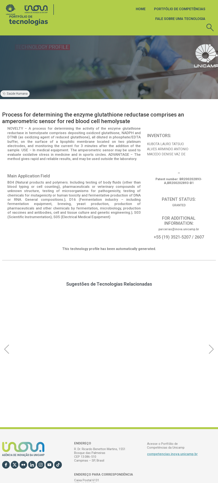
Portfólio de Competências (179, 9)
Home (141, 9)
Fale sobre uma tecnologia (180, 19)
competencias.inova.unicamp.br (172, 454)
